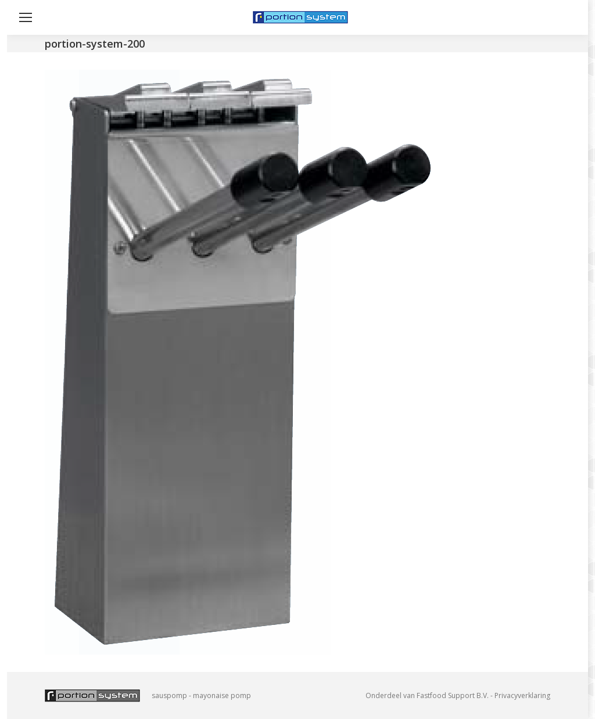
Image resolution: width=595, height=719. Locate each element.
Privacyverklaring (522, 695)
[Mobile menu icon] (26, 17)
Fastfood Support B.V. (453, 695)
